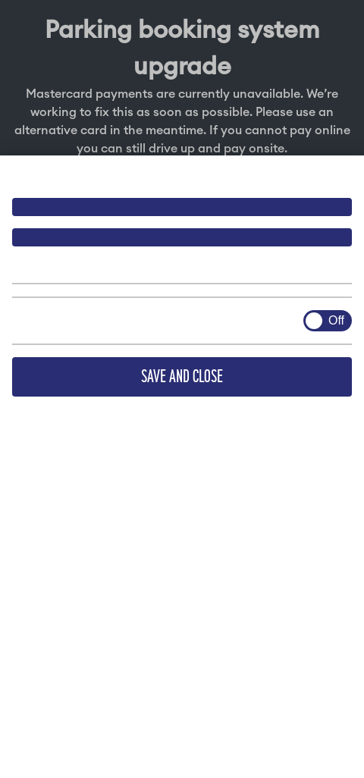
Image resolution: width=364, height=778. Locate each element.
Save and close (182, 376)
